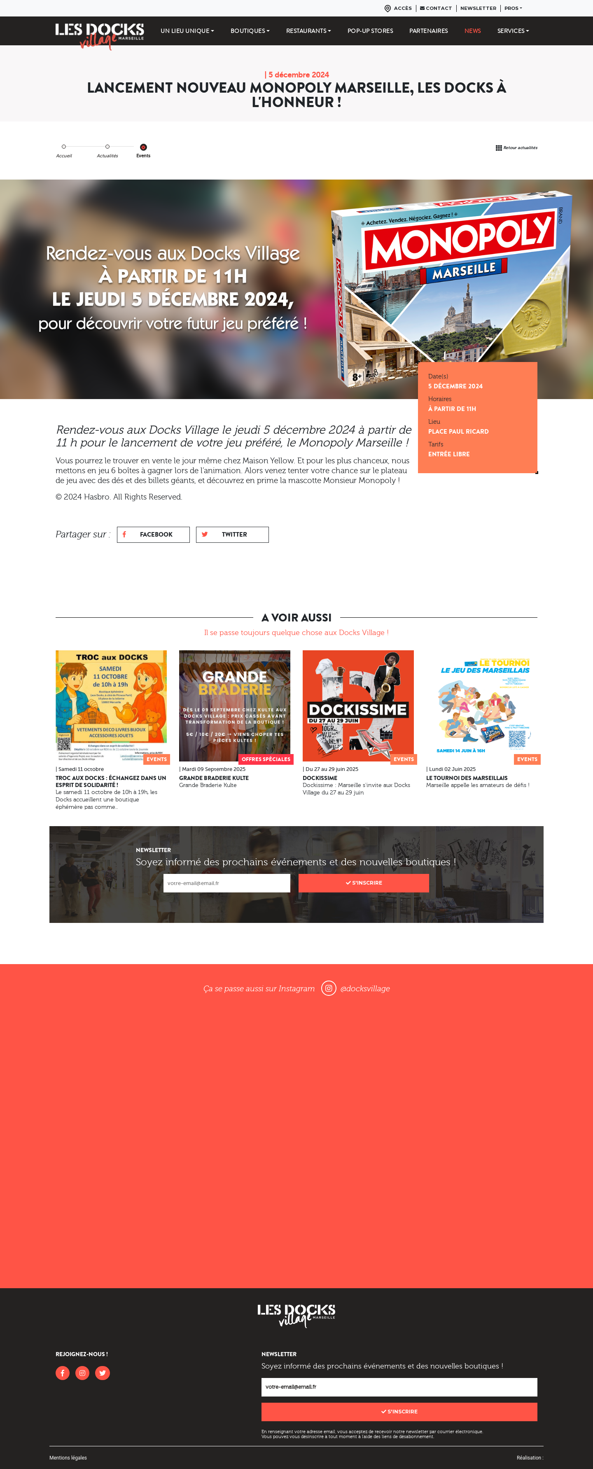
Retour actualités (520, 147)
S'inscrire (364, 883)
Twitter (224, 534)
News (473, 31)
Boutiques (248, 31)
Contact (436, 8)
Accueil (64, 156)
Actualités (107, 156)
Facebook (148, 534)
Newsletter (478, 8)
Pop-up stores (370, 31)
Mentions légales (68, 1458)
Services (511, 31)
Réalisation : (530, 1458)
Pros (511, 8)
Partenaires (428, 31)
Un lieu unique (185, 31)
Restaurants (306, 31)
